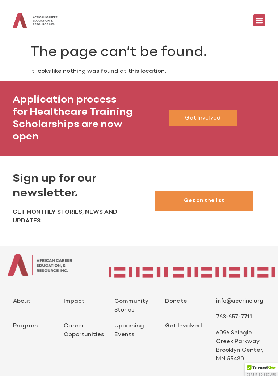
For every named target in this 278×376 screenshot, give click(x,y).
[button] (259, 20)
